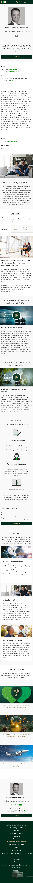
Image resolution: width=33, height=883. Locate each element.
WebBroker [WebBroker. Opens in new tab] (16, 836)
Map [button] (24, 811)
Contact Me (16, 56)
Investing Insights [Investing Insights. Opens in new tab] (16, 828)
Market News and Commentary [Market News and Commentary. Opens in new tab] (16, 825)
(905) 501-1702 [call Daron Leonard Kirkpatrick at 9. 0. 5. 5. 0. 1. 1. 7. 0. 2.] (16, 805)
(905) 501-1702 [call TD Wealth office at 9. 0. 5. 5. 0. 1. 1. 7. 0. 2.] (14, 69)
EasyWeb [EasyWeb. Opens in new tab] (16, 839)
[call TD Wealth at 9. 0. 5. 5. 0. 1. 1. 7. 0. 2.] (19, 2)
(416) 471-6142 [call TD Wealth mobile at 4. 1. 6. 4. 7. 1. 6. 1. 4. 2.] (14, 71)
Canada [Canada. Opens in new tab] (16, 862)
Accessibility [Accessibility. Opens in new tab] (16, 850)
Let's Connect (16, 523)
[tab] (5, 229)
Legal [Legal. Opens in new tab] (16, 847)
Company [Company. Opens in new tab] (16, 830)
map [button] (11, 80)
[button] (16, 315)
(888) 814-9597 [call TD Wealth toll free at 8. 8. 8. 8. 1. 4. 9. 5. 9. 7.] (12, 141)
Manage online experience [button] (16, 841)
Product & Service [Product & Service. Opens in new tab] (16, 833)
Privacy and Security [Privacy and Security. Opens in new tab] (16, 845)
